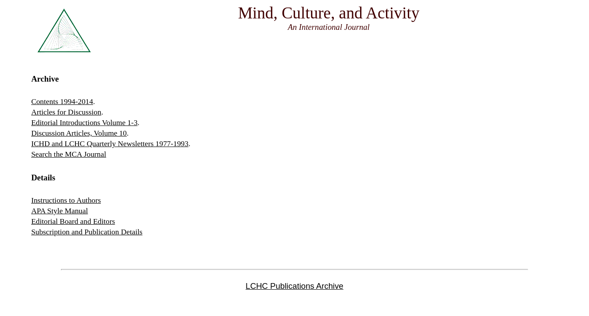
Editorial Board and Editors (73, 221)
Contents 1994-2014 (62, 101)
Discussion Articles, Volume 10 (79, 133)
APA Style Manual (59, 211)
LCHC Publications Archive (294, 286)
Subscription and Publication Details (87, 232)
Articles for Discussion (66, 112)
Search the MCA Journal (68, 154)
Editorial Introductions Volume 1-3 (84, 122)
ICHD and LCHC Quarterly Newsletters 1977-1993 (110, 144)
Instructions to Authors (66, 200)
